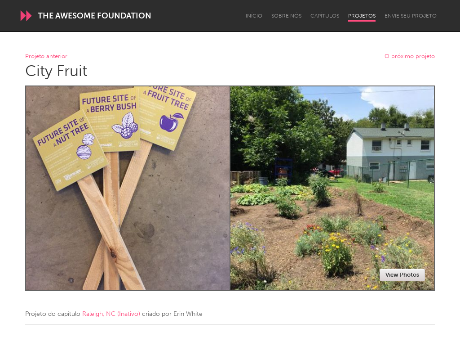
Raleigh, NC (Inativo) (111, 314)
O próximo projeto (410, 56)
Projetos (362, 16)
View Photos (402, 274)
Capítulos (324, 16)
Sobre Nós (286, 16)
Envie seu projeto (411, 16)
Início (254, 16)
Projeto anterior (46, 56)
